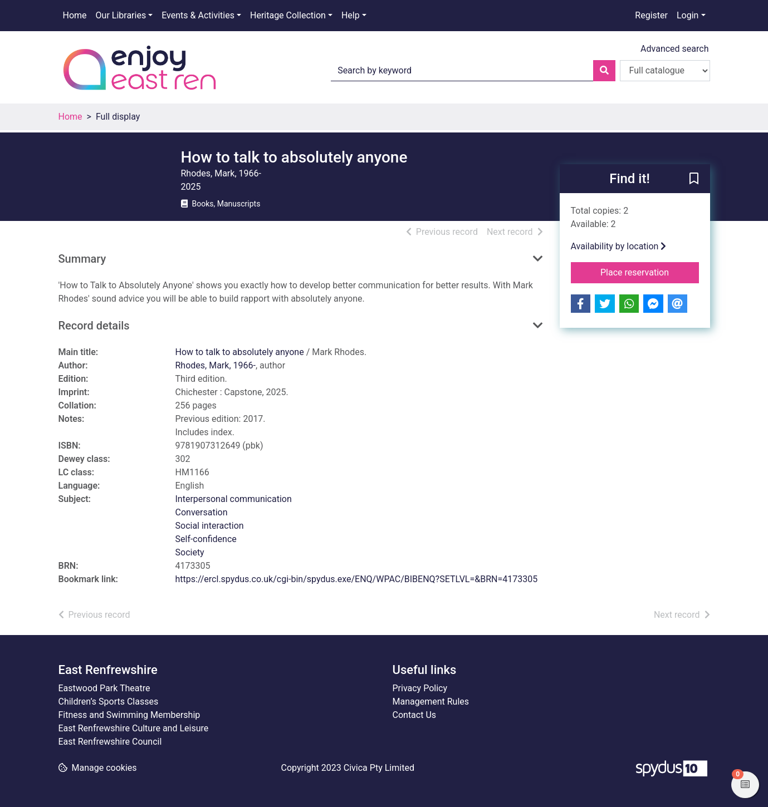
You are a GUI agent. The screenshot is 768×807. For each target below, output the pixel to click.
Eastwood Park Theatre (104, 688)
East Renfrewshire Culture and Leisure (133, 728)
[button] (694, 179)
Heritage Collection (288, 15)
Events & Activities (198, 15)
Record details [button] (94, 325)
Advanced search (674, 48)
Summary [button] (82, 258)
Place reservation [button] (649, 271)
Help (350, 15)
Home (75, 15)
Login (687, 15)
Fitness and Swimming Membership (129, 715)
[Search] (604, 70)
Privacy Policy (420, 688)
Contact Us (415, 715)
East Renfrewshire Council (110, 741)
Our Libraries (121, 15)
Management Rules (431, 701)
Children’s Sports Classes (108, 701)
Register (651, 15)
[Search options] (665, 70)
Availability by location (619, 246)
